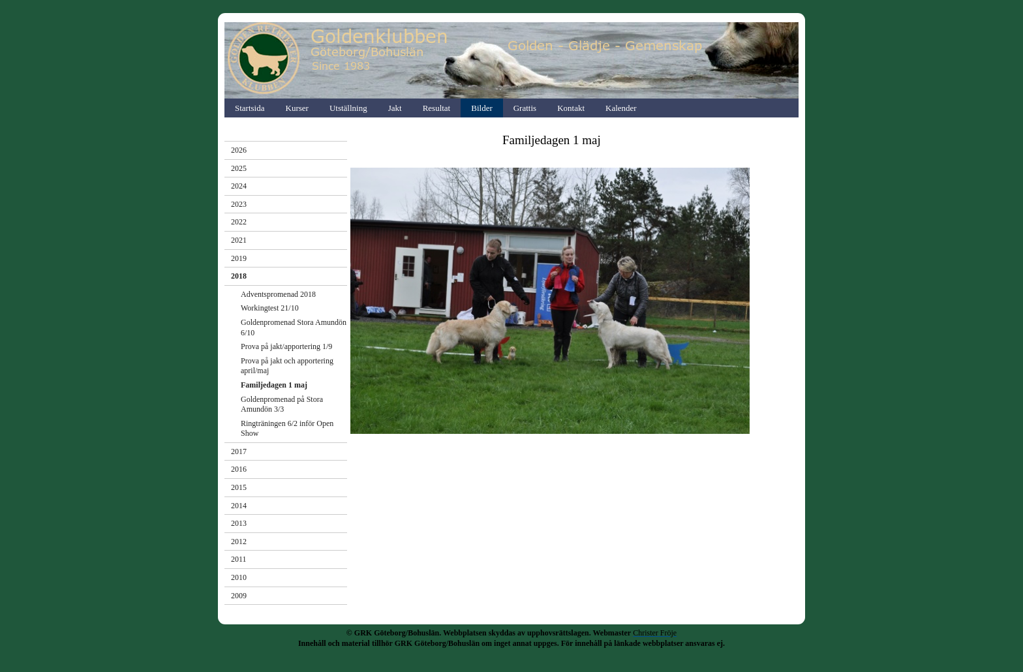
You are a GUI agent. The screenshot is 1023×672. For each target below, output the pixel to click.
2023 (239, 204)
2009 (239, 595)
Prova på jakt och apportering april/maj (287, 366)
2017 (239, 451)
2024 (239, 186)
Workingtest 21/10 (270, 308)
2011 (239, 559)
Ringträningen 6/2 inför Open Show (287, 428)
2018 (239, 276)
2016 (239, 469)
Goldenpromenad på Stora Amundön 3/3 (282, 404)
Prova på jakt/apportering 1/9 (286, 346)
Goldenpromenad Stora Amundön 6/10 (293, 327)
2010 (239, 577)
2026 (239, 150)
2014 (239, 505)
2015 (239, 487)
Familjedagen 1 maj (274, 384)
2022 (239, 221)
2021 (239, 240)
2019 (239, 258)
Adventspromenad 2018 (278, 294)
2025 (239, 168)
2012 (239, 541)
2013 (239, 523)
